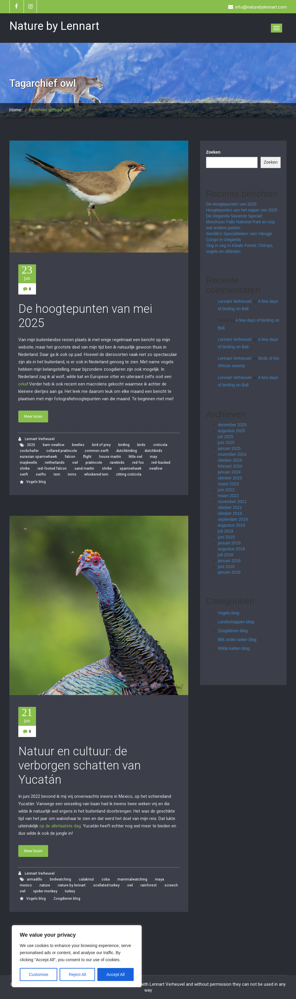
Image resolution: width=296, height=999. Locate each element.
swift (24, 474)
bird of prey (101, 445)
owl (75, 463)
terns (72, 474)
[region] (77, 956)
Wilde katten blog (233, 648)
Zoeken (213, 152)
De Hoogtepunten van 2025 (231, 204)
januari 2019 (229, 543)
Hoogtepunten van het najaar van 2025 (241, 210)
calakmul (86, 879)
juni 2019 (226, 537)
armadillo (34, 879)
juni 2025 (226, 442)
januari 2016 (229, 572)
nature (45, 885)
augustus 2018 (231, 548)
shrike (107, 468)
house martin (110, 457)
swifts (41, 474)
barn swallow (53, 445)
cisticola (160, 445)
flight (87, 457)
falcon (70, 457)
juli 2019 (225, 531)
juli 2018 (225, 554)
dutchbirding (126, 451)
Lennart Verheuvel (36, 439)
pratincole (94, 463)
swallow (155, 468)
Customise (38, 974)
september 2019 (233, 519)
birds (141, 445)
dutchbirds (153, 451)
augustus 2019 (231, 525)
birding (124, 445)
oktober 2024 (230, 460)
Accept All (116, 974)
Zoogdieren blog (66, 899)
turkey (70, 891)
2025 (31, 445)
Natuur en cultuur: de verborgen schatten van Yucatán (79, 765)
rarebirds (117, 463)
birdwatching (60, 879)
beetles (78, 445)
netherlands (55, 463)
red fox (138, 463)
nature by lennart (72, 885)
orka (22, 384)
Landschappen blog (236, 621)
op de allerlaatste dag (60, 826)
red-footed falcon (52, 468)
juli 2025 (225, 436)
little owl (135, 457)
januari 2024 (229, 472)
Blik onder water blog (237, 639)
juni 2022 (226, 489)
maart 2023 (228, 483)
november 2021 (232, 501)
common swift (97, 451)
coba (106, 879)
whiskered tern (96, 474)
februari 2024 (230, 466)
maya (159, 879)
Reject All (77, 974)
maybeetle (28, 463)
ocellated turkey (106, 885)
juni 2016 (226, 566)
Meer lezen (33, 416)
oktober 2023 (230, 478)
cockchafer (29, 451)
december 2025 (232, 424)
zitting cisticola (128, 474)
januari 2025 (229, 448)
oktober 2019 (230, 513)
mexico (26, 885)
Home (15, 110)
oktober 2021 (230, 507)
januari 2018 (229, 560)
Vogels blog (36, 482)
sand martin (84, 468)
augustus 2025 (231, 430)
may (153, 457)
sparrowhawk (130, 468)
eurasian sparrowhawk (38, 457)
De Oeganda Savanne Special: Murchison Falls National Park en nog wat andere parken (240, 222)
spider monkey (45, 891)
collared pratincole (61, 451)
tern (57, 474)
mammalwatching (132, 879)
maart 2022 (228, 495)
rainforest (148, 885)
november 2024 (232, 454)
